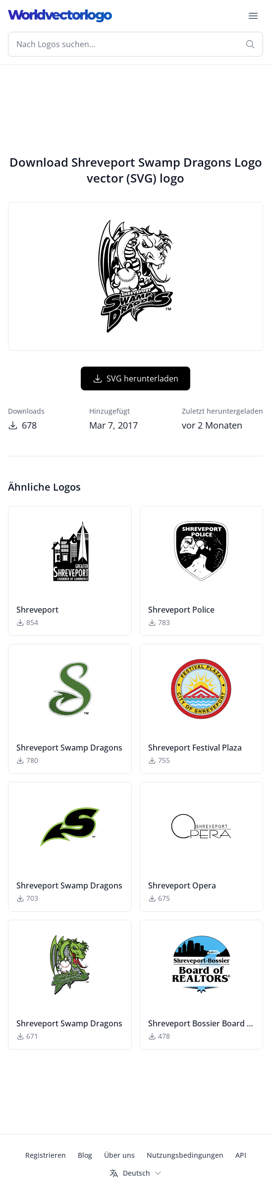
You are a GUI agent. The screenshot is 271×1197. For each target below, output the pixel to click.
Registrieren (45, 1155)
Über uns (119, 1155)
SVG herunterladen (135, 378)
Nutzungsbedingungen (185, 1155)
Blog (85, 1155)
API (240, 1155)
